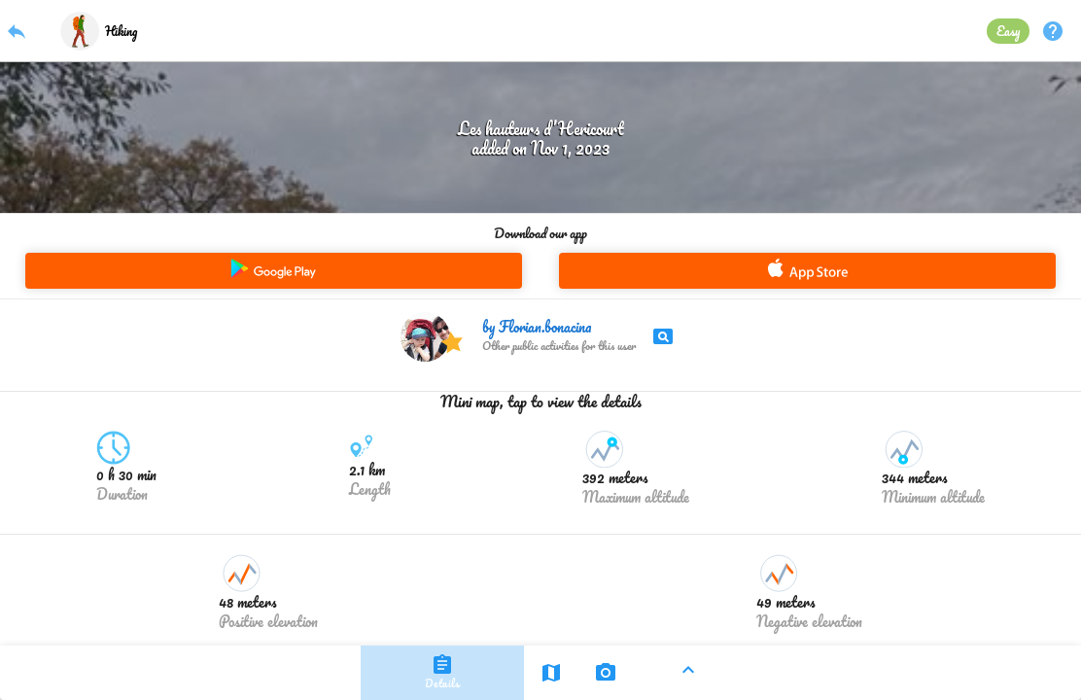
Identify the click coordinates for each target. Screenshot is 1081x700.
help (1052, 31)
